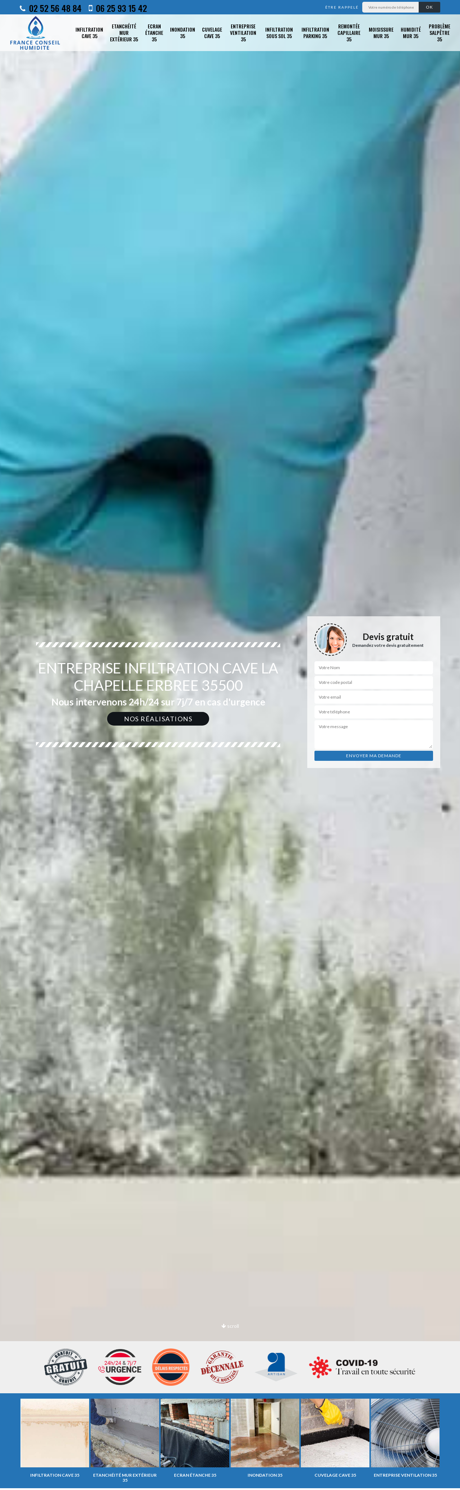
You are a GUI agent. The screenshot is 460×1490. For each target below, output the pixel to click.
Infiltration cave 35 (89, 33)
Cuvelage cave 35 (212, 33)
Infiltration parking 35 (315, 33)
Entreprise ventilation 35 (243, 33)
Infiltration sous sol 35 (279, 33)
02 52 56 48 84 (51, 7)
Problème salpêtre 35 (439, 33)
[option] (55, 1438)
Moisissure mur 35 (381, 33)
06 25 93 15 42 (118, 7)
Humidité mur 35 (411, 33)
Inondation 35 (182, 33)
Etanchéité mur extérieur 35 (124, 33)
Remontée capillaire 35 (348, 33)
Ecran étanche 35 (154, 33)
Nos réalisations (158, 719)
